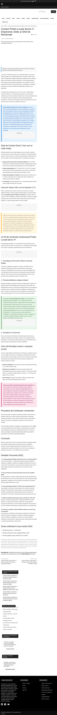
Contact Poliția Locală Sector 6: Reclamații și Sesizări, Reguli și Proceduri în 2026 (29, 562)
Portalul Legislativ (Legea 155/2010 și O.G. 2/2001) (15, 535)
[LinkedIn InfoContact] (2, 704)
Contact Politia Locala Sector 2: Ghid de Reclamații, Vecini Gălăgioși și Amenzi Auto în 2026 (10, 588)
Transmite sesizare (10, 648)
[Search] (53, 11)
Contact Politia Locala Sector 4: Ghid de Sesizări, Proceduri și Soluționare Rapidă (9, 562)
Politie (5, 26)
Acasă (2, 26)
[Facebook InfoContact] (5, 704)
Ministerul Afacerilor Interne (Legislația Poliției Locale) (16, 533)
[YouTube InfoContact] (8, 704)
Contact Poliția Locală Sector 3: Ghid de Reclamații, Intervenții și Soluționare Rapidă (10, 599)
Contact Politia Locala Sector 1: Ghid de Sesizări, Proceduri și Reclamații (10, 593)
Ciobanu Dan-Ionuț (9, 38)
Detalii (33, 1)
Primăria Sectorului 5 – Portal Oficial (12, 530)
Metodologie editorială (10, 669)
